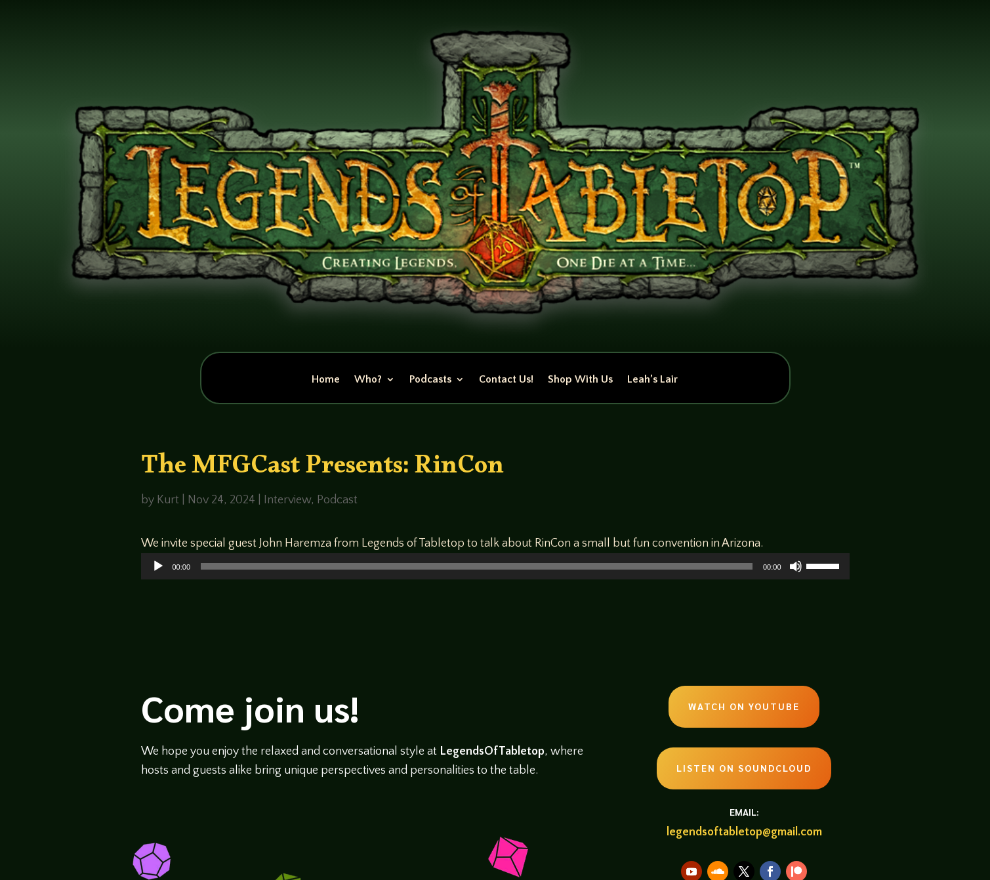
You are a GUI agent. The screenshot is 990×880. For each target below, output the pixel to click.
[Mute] (795, 566)
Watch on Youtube (744, 706)
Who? (368, 380)
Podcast (337, 500)
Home (326, 380)
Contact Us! (506, 380)
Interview (287, 500)
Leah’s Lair (652, 380)
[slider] (477, 566)
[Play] (158, 566)
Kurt (168, 500)
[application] (495, 566)
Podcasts (430, 380)
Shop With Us (580, 380)
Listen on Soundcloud (744, 768)
